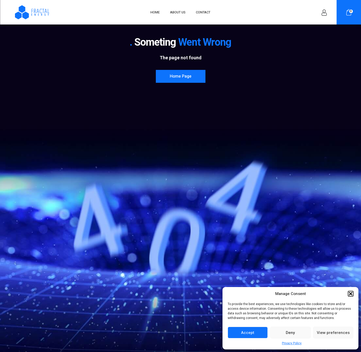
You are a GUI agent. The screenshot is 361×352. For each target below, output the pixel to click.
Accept (247, 332)
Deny (290, 332)
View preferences (333, 332)
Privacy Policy (292, 343)
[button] (350, 293)
